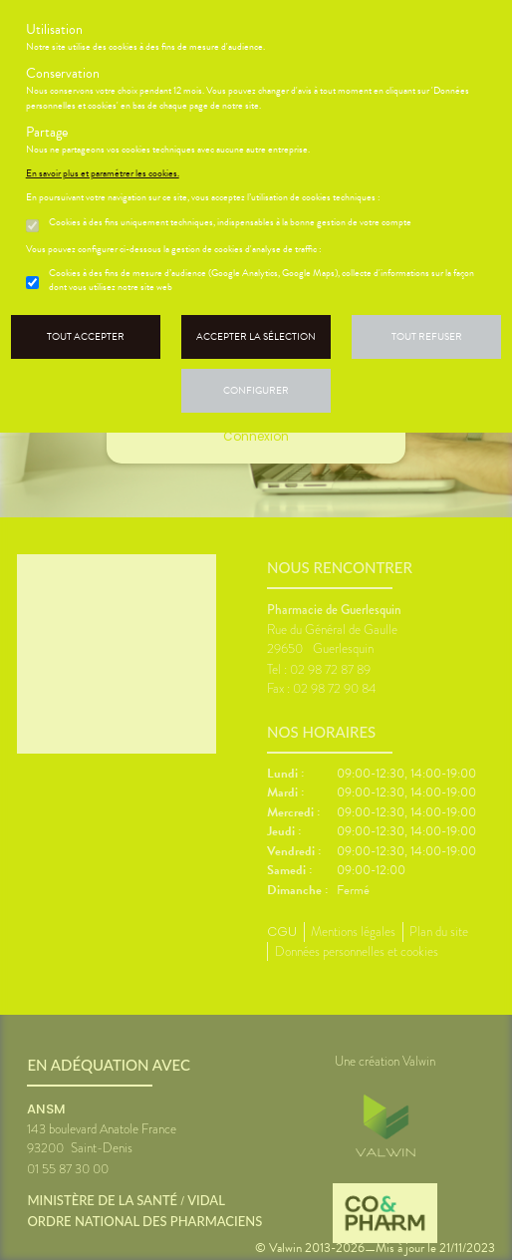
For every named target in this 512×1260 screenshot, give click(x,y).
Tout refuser (426, 336)
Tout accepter (86, 336)
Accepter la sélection (256, 336)
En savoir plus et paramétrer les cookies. (102, 173)
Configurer (256, 390)
